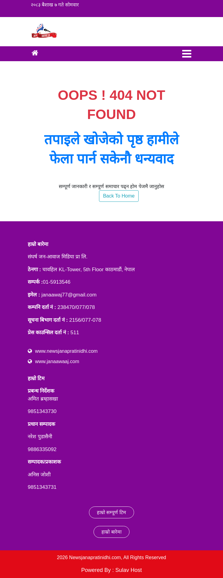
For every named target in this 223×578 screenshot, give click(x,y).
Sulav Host (128, 570)
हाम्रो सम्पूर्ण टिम (111, 512)
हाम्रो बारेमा (111, 531)
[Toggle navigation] (186, 54)
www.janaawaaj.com (57, 361)
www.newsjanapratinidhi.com (66, 351)
